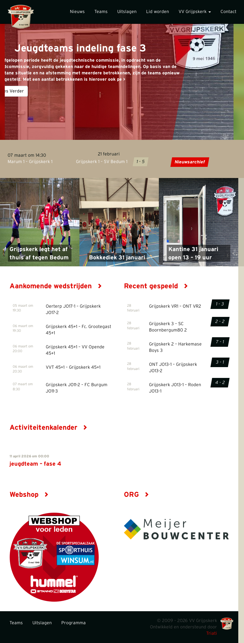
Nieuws (77, 12)
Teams (101, 12)
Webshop (29, 494)
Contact (228, 12)
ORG (136, 494)
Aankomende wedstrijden (56, 286)
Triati (211, 633)
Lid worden (157, 12)
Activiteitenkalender (48, 427)
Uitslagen (127, 12)
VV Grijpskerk (195, 12)
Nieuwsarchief (189, 162)
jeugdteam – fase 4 (35, 464)
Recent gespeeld (156, 286)
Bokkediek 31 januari (117, 258)
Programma (73, 623)
